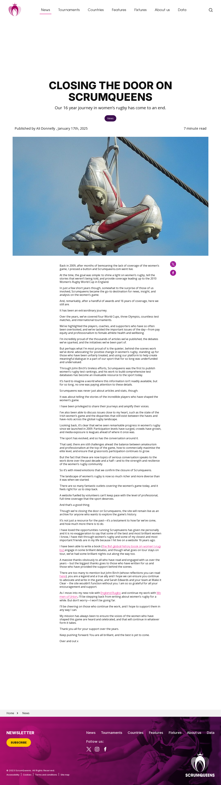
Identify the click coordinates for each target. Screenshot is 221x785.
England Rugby (111, 593)
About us (162, 10)
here (63, 576)
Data (182, 10)
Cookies (27, 774)
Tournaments (69, 10)
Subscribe (19, 742)
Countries (96, 10)
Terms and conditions (46, 774)
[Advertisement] (110, 50)
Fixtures (140, 10)
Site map (65, 774)
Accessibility (12, 774)
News (45, 10)
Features (119, 10)
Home (10, 713)
